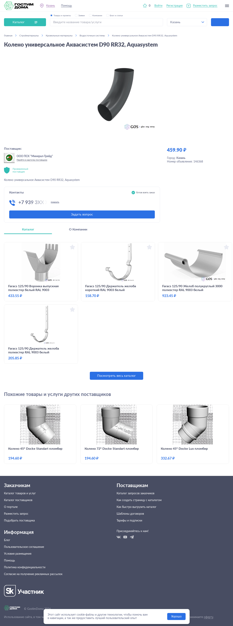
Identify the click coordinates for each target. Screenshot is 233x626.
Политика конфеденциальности (24, 567)
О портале (11, 507)
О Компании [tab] (78, 229)
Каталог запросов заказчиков (135, 493)
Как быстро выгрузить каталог (136, 507)
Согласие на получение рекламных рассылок (33, 574)
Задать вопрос (82, 214)
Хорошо (176, 616)
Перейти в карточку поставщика (32, 160)
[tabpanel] (116, 311)
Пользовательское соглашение (24, 547)
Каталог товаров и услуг (20, 493)
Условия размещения (17, 553)
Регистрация (174, 5)
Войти (158, 5)
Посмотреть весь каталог (116, 375)
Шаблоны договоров (130, 513)
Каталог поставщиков (18, 500)
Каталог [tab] (28, 229)
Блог (7, 540)
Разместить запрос (205, 5)
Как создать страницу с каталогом (139, 500)
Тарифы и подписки (129, 520)
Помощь (66, 5)
